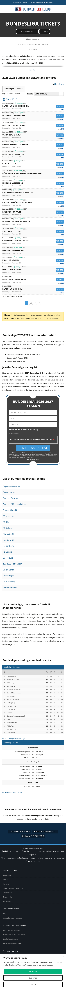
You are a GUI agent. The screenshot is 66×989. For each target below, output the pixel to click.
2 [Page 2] (31, 302)
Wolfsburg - (33, 241)
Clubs (43, 31)
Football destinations (10, 939)
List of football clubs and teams (14, 935)
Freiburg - (33, 183)
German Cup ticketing (33, 836)
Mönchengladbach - (33, 173)
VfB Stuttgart (8, 575)
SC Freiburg (8, 558)
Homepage (7, 875)
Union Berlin (8, 569)
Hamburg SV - (33, 250)
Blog (4, 914)
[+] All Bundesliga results (12, 792)
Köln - (33, 260)
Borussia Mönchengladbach (15, 504)
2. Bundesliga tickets (19, 831)
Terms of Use (7, 893)
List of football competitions (13, 930)
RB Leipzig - (33, 212)
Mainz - (33, 270)
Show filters (59, 84)
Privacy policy (8, 897)
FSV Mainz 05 (8, 534)
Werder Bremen (10, 587)
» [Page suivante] (39, 302)
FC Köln (6, 522)
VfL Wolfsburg (9, 581)
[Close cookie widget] (63, 956)
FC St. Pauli (8, 528)
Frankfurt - (33, 116)
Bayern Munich (9, 492)
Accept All (33, 971)
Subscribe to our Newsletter (13, 918)
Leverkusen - (33, 154)
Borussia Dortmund (11, 498)
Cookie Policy (7, 901)
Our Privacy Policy (33, 459)
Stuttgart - (33, 231)
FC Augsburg (8, 516)
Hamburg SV (8, 540)
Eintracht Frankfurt (11, 510)
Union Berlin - (33, 135)
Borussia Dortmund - (33, 193)
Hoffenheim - (33, 125)
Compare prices (26, 31)
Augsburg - (33, 202)
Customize (33, 978)
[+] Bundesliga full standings (13, 738)
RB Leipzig (7, 552)
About (5, 880)
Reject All (33, 984)
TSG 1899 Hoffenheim (12, 563)
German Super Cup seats (45, 831)
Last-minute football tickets (12, 943)
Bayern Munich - (33, 106)
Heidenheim (8, 546)
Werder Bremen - (33, 145)
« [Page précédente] (35, 302)
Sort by (30, 94)
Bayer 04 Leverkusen (12, 486)
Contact (6, 884)
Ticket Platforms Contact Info (13, 888)
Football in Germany (30, 430)
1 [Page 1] (26, 302)
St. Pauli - (33, 164)
